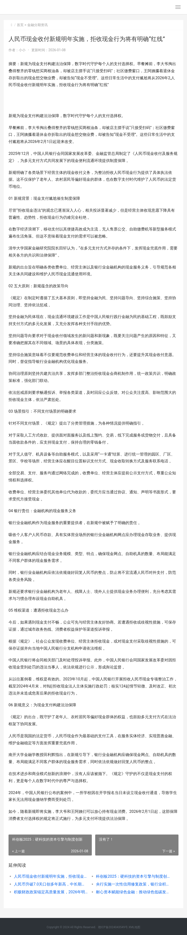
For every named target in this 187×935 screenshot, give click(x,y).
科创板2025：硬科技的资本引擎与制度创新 (133, 876)
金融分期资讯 (37, 25)
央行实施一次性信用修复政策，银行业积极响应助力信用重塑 (133, 884)
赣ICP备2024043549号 (113, 927)
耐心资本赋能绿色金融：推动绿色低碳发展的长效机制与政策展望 (133, 892)
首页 (20, 25)
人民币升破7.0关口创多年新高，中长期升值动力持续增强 (51, 884)
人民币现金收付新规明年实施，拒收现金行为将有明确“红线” (51, 876)
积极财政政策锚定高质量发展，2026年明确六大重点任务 (51, 892)
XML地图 (134, 927)
